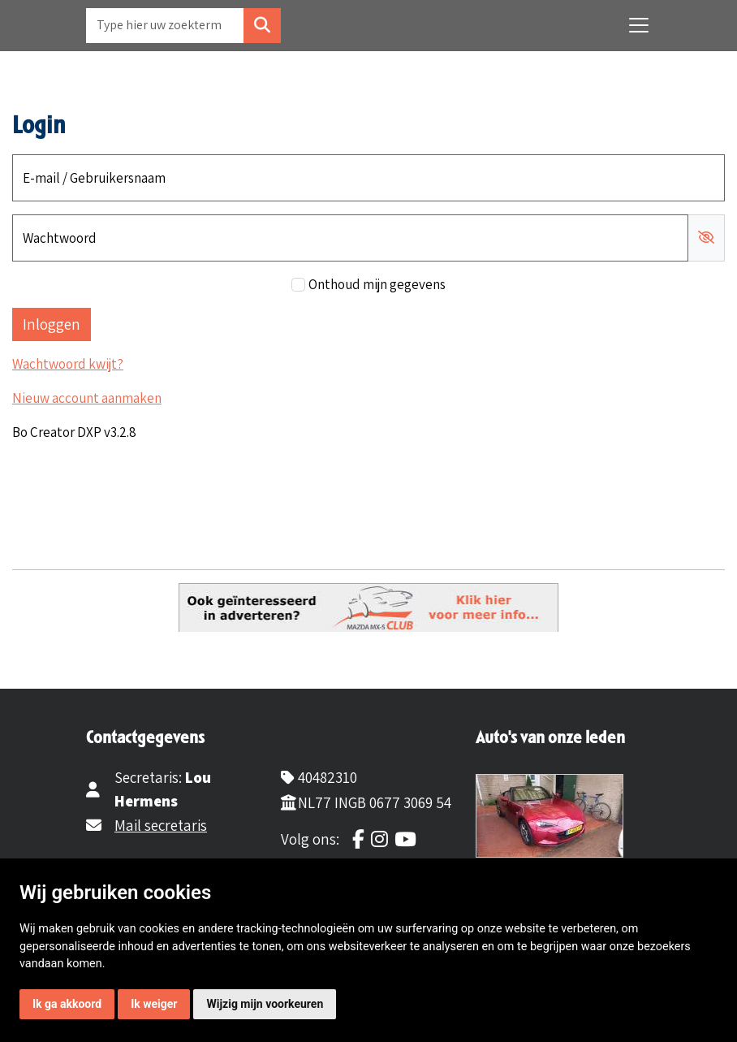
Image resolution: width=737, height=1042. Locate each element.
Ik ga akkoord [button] (66, 1003)
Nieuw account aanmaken (87, 398)
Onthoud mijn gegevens (377, 284)
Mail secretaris (160, 825)
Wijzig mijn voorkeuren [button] (264, 1003)
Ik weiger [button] (154, 1003)
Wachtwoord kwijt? (67, 364)
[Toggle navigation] (639, 25)
